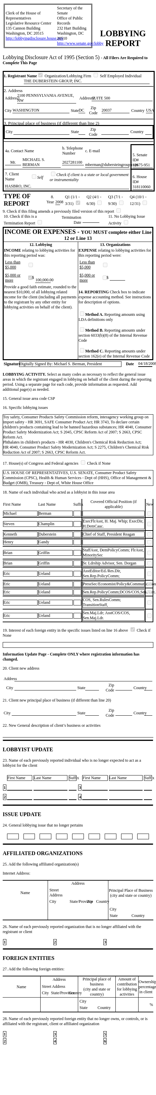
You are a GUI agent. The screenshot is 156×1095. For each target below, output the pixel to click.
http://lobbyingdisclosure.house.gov (34, 38)
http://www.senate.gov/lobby (80, 43)
